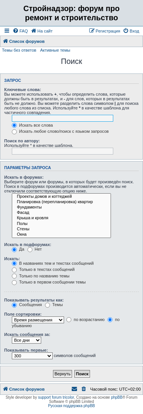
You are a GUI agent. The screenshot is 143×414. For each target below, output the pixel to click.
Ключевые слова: (22, 89)
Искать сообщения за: (27, 334)
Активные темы (55, 50)
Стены (61, 229)
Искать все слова (32, 125)
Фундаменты (61, 207)
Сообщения (27, 304)
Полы (61, 224)
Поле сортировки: (23, 314)
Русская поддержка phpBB (71, 406)
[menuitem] (20, 31)
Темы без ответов (19, 50)
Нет (34, 249)
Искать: (12, 258)
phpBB (116, 397)
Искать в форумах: (23, 177)
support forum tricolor (56, 397)
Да (18, 249)
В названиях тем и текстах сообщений (53, 263)
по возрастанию (85, 319)
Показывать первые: (26, 350)
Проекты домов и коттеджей (61, 196)
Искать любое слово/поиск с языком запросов (60, 131)
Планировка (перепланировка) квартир (61, 202)
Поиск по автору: (22, 141)
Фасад (61, 212)
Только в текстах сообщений (43, 269)
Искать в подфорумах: (27, 244)
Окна (61, 234)
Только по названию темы (40, 276)
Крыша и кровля (61, 218)
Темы (54, 304)
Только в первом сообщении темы (49, 282)
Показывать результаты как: (34, 300)
